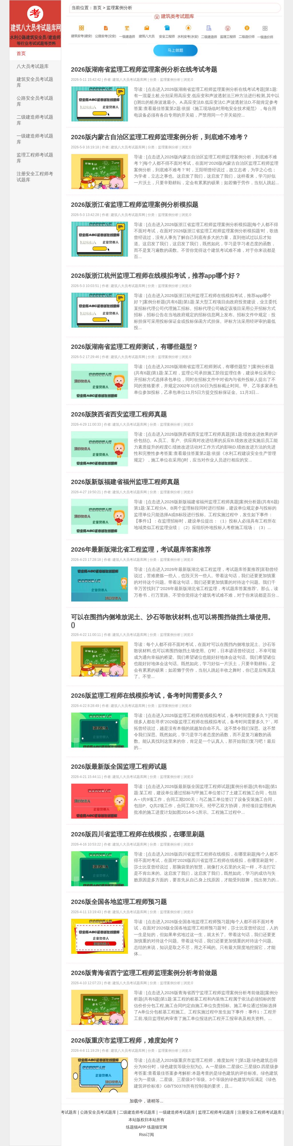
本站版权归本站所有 (146, 1119)
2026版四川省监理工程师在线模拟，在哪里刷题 (138, 834)
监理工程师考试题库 (35, 157)
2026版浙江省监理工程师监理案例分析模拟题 (134, 204)
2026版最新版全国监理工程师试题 (119, 766)
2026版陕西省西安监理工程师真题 (119, 414)
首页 (21, 53)
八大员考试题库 (33, 66)
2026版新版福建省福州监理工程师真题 (125, 481)
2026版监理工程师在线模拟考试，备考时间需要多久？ (147, 695)
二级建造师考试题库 (35, 120)
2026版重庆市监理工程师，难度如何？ (125, 1040)
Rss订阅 (146, 1134)
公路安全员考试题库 (35, 101)
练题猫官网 (157, 1127)
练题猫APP (136, 1127)
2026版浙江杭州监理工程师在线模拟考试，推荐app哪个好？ (156, 275)
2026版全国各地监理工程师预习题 (119, 901)
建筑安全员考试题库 (35, 82)
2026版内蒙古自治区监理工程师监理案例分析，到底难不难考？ (160, 137)
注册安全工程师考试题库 (35, 176)
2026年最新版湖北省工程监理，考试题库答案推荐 (141, 549)
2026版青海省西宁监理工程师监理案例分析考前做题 (144, 972)
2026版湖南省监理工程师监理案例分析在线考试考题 (144, 69)
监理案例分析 (119, 7)
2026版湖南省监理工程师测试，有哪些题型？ (134, 346)
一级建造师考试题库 (35, 138)
